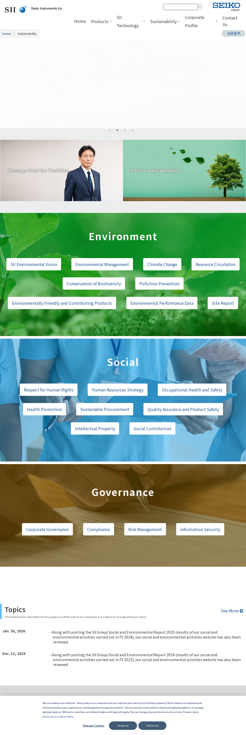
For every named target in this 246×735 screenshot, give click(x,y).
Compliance (98, 529)
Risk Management (145, 529)
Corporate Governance (47, 529)
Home (6, 33)
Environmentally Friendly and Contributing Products (62, 303)
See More (232, 610)
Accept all (123, 725)
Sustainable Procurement (104, 409)
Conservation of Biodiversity (94, 283)
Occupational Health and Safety (192, 390)
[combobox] (180, 7)
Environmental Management (102, 264)
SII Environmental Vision (33, 264)
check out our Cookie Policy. (58, 716)
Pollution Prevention (159, 283)
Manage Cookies (93, 725)
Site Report (223, 303)
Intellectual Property (95, 428)
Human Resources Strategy (117, 390)
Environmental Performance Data (161, 303)
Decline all (152, 725)
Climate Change (162, 264)
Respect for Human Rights (48, 390)
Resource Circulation (216, 264)
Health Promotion (44, 409)
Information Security (200, 529)
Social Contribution (152, 428)
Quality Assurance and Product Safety (183, 409)
